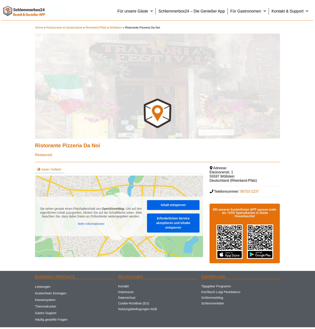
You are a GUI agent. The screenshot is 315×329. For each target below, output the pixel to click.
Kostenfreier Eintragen (50, 293)
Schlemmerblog (212, 297)
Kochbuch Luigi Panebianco (220, 292)
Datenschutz (127, 297)
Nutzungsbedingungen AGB (137, 309)
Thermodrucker (45, 306)
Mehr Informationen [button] (91, 224)
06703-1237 (249, 191)
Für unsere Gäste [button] (135, 11)
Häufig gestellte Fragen (51, 319)
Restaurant (43, 155)
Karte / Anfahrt (49, 169)
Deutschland (74, 27)
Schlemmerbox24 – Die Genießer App (191, 11)
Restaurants (54, 27)
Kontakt (123, 286)
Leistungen (42, 286)
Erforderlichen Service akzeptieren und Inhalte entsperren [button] (173, 223)
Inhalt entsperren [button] (173, 205)
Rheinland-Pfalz (96, 27)
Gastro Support (45, 313)
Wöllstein (116, 27)
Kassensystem (45, 300)
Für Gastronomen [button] (248, 11)
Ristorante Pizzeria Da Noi (67, 145)
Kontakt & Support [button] (289, 11)
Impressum (126, 292)
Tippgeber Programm (216, 286)
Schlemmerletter (212, 303)
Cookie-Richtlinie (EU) (133, 303)
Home (39, 27)
